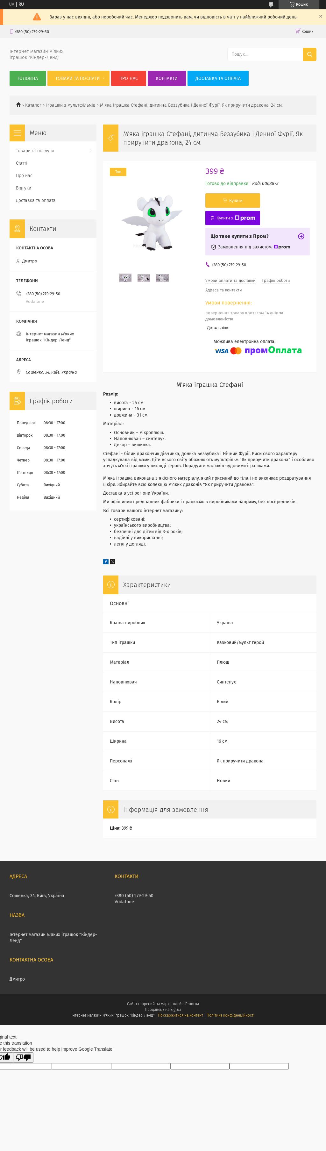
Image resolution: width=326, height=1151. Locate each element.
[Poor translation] (23, 1057)
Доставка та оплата (218, 78)
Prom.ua (192, 1004)
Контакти (167, 78)
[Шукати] (309, 54)
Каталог (33, 105)
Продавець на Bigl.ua (163, 1009)
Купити (236, 200)
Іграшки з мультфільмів (71, 105)
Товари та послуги (77, 78)
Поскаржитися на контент (180, 1015)
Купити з (235, 218)
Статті (21, 163)
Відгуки (23, 188)
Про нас (128, 78)
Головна (28, 78)
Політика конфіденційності (230, 1015)
